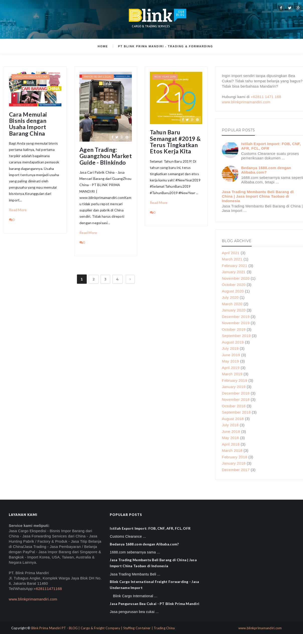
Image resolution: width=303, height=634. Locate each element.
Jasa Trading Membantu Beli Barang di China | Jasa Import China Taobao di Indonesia (258, 196)
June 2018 (231, 431)
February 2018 (234, 457)
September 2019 (236, 336)
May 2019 (230, 361)
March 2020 (232, 304)
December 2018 (236, 393)
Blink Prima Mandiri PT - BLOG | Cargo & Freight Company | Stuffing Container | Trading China (103, 628)
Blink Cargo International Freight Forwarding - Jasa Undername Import (154, 584)
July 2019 (230, 348)
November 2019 (236, 323)
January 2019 (234, 387)
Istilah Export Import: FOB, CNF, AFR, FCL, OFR (150, 528)
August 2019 (233, 342)
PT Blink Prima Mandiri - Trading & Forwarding (165, 46)
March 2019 (232, 374)
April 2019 (231, 368)
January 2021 (234, 272)
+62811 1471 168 (266, 97)
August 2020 (233, 291)
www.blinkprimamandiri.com (246, 102)
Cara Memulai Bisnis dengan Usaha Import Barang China (28, 124)
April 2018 (231, 444)
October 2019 (234, 329)
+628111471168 (48, 588)
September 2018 (236, 412)
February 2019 (234, 380)
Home (103, 46)
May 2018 (230, 438)
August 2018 (233, 419)
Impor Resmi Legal (98, 76)
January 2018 (234, 463)
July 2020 (230, 297)
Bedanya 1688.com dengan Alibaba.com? (266, 170)
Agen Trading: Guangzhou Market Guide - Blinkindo (105, 156)
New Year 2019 (165, 76)
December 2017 (236, 470)
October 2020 (234, 284)
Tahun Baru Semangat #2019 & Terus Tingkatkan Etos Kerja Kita (175, 141)
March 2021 (232, 259)
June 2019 (231, 355)
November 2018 (236, 399)
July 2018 (230, 425)
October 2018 (234, 406)
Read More (18, 210)
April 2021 (231, 253)
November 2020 (236, 278)
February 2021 (234, 265)
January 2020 (234, 310)
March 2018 (232, 450)
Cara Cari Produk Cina (30, 76)
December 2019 (236, 316)
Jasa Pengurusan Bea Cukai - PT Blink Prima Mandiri (154, 603)
